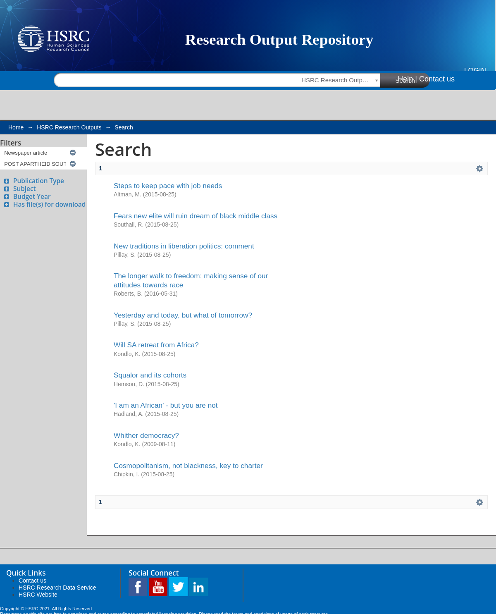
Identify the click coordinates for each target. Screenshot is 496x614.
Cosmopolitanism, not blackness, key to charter (188, 465)
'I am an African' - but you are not (166, 405)
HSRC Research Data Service (57, 587)
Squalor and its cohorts (150, 375)
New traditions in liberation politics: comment (184, 246)
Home (16, 127)
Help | (407, 79)
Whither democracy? (146, 435)
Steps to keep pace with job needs (168, 186)
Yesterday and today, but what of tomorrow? (183, 315)
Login (475, 70)
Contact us (437, 79)
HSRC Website (38, 594)
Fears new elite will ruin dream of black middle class (195, 216)
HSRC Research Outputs (69, 127)
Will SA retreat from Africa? (156, 345)
